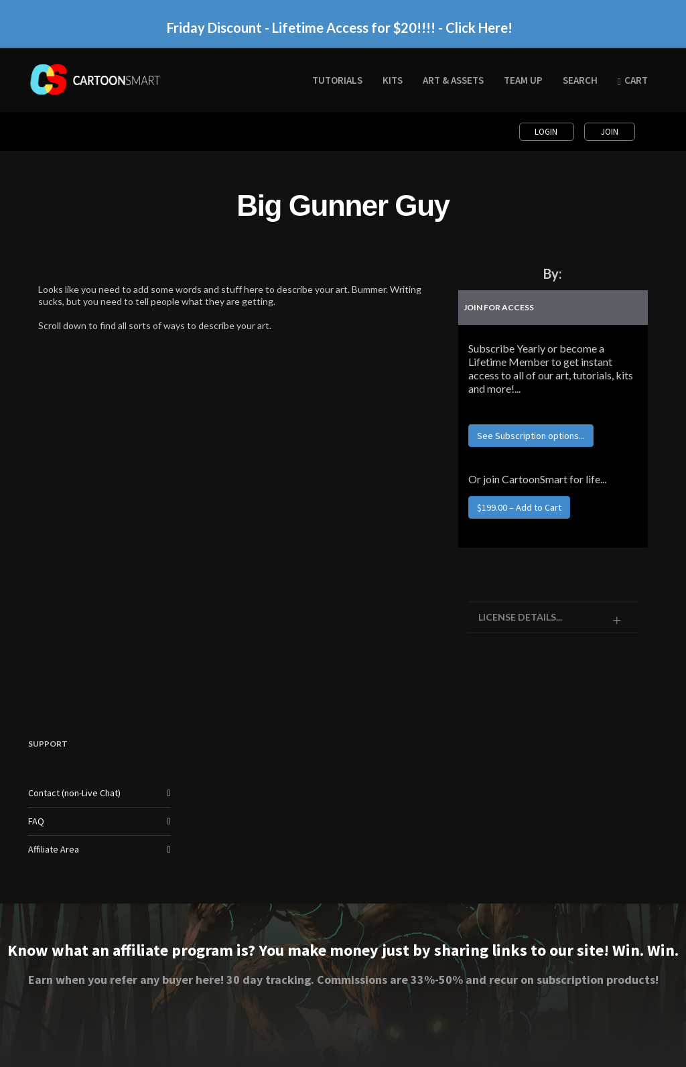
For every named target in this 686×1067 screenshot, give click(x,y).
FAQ (36, 821)
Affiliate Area (53, 849)
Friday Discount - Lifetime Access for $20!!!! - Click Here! (339, 27)
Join (609, 131)
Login (547, 131)
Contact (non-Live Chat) (74, 793)
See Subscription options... (531, 436)
